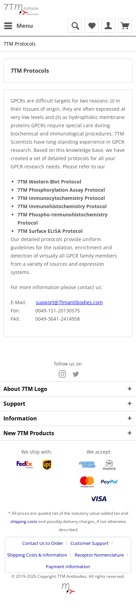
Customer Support (90, 543)
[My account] (108, 26)
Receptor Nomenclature (99, 555)
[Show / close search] (75, 26)
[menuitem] (18, 26)
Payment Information (68, 566)
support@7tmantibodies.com (69, 302)
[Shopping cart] (125, 26)
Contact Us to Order (42, 543)
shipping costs (23, 521)
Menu (18, 24)
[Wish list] (91, 26)
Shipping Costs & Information (37, 555)
